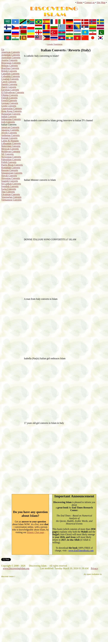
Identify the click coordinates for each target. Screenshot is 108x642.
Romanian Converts (10, 167)
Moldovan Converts (10, 151)
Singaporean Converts (11, 173)
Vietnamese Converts (11, 199)
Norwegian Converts (11, 157)
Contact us (90, 2)
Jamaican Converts (10, 127)
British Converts (9, 71)
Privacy (94, 568)
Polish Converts (8, 162)
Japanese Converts (10, 130)
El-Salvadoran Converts (12, 92)
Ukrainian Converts (10, 194)
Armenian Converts (10, 55)
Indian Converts (9, 116)
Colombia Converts (10, 76)
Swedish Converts (9, 186)
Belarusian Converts (11, 63)
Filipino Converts (9, 95)
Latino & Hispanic (10, 140)
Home (80, 2)
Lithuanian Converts (11, 143)
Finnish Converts (9, 97)
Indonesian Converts (11, 119)
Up (2, 49)
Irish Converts (8, 122)
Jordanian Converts (10, 135)
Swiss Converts (8, 189)
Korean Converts (9, 138)
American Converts (10, 52)
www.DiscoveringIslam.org (16, 568)
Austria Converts (9, 60)
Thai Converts (8, 191)
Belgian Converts (9, 65)
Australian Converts (10, 57)
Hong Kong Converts (11, 111)
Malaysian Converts (10, 146)
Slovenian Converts (10, 178)
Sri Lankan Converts (11, 183)
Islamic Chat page (35, 532)
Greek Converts (8, 106)
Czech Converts (8, 81)
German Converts (9, 103)
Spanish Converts (9, 181)
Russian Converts (9, 170)
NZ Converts (7, 154)
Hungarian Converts (10, 114)
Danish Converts (9, 84)
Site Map (101, 2)
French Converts (9, 100)
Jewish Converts (9, 132)
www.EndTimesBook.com (81, 550)
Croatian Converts (10, 79)
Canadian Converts (10, 73)
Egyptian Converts (10, 89)
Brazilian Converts (10, 68)
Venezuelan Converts (11, 197)
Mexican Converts (10, 148)
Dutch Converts (8, 87)
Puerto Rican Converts (12, 165)
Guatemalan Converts (11, 108)
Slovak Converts (9, 175)
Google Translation (54, 44)
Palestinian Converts (11, 159)
